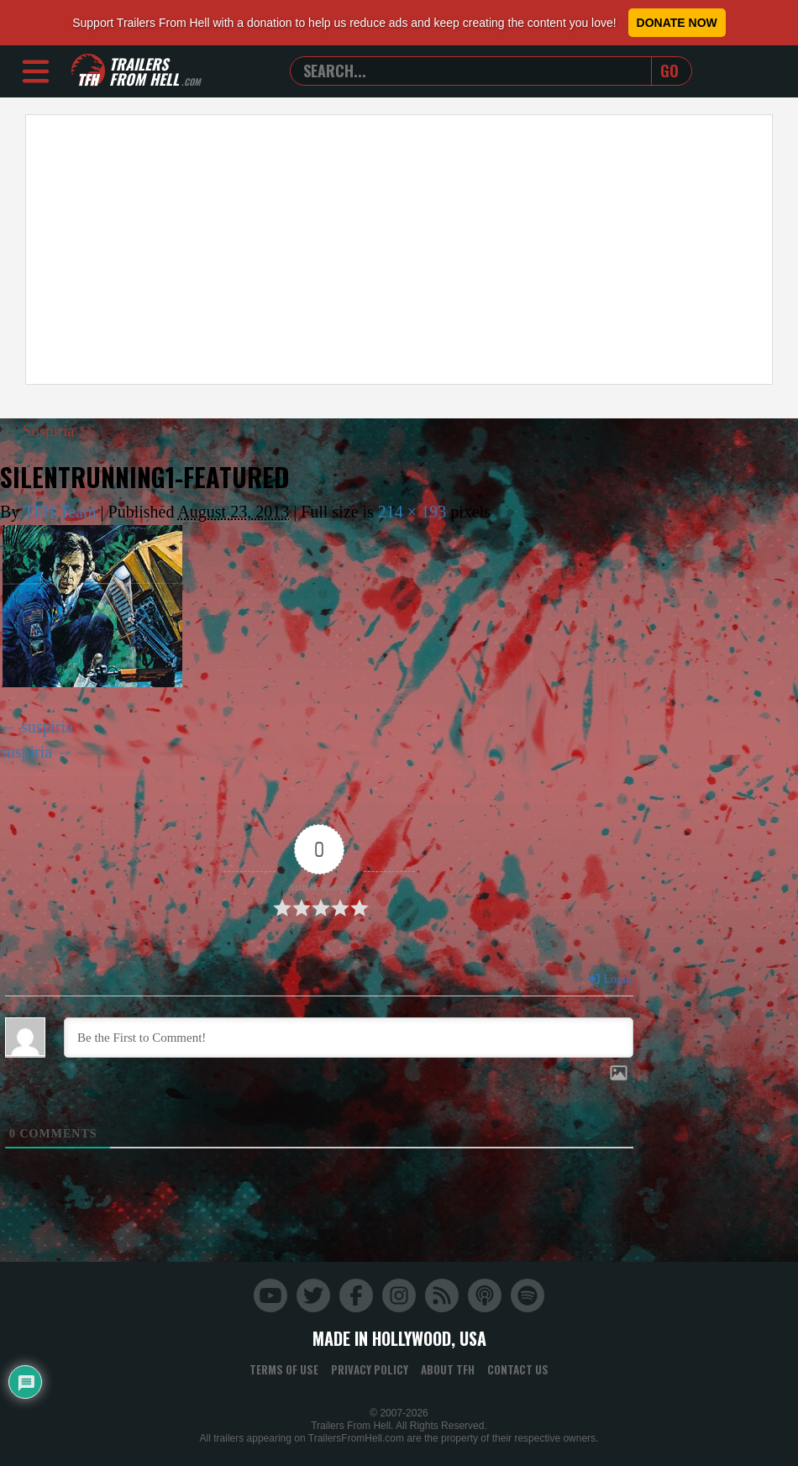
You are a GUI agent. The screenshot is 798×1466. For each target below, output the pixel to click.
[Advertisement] (399, 249)
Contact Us (518, 1368)
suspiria (47, 726)
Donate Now (677, 22)
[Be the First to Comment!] (348, 1037)
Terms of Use (283, 1368)
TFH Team (60, 511)
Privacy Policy (369, 1368)
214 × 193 (412, 511)
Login (609, 978)
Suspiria (41, 430)
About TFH (448, 1368)
